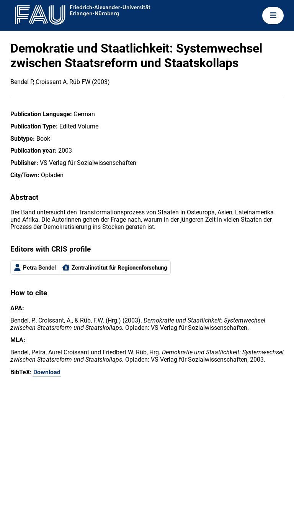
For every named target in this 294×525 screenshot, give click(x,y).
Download (46, 372)
